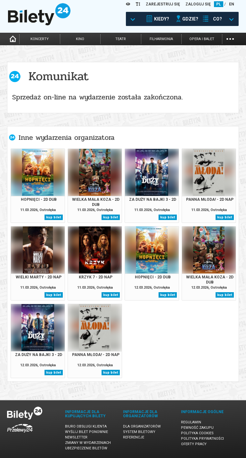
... (230, 38)
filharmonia (161, 39)
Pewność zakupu (197, 428)
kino (80, 39)
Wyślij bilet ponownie (86, 432)
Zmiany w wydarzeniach (88, 443)
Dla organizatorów (142, 426)
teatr (120, 39)
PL (218, 4)
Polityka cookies (197, 433)
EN (231, 4)
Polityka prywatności (202, 439)
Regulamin (191, 422)
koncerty (39, 39)
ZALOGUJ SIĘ (198, 4)
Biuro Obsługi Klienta (86, 426)
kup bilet (53, 217)
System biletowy (139, 432)
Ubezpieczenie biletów (86, 448)
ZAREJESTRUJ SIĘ (163, 4)
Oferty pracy (194, 444)
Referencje (133, 437)
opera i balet (201, 39)
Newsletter (76, 437)
